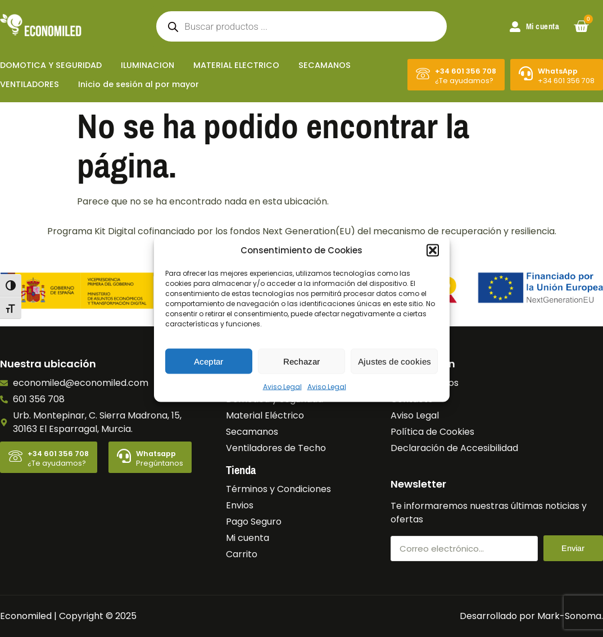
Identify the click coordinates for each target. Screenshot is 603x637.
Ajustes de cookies (394, 361)
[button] (432, 250)
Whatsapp (156, 453)
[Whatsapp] (124, 456)
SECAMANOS (324, 65)
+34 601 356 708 (465, 71)
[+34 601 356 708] (423, 73)
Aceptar (208, 361)
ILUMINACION (147, 65)
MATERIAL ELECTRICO (236, 65)
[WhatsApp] (526, 73)
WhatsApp (558, 71)
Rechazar (301, 361)
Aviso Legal (282, 387)
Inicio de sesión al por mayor (138, 84)
